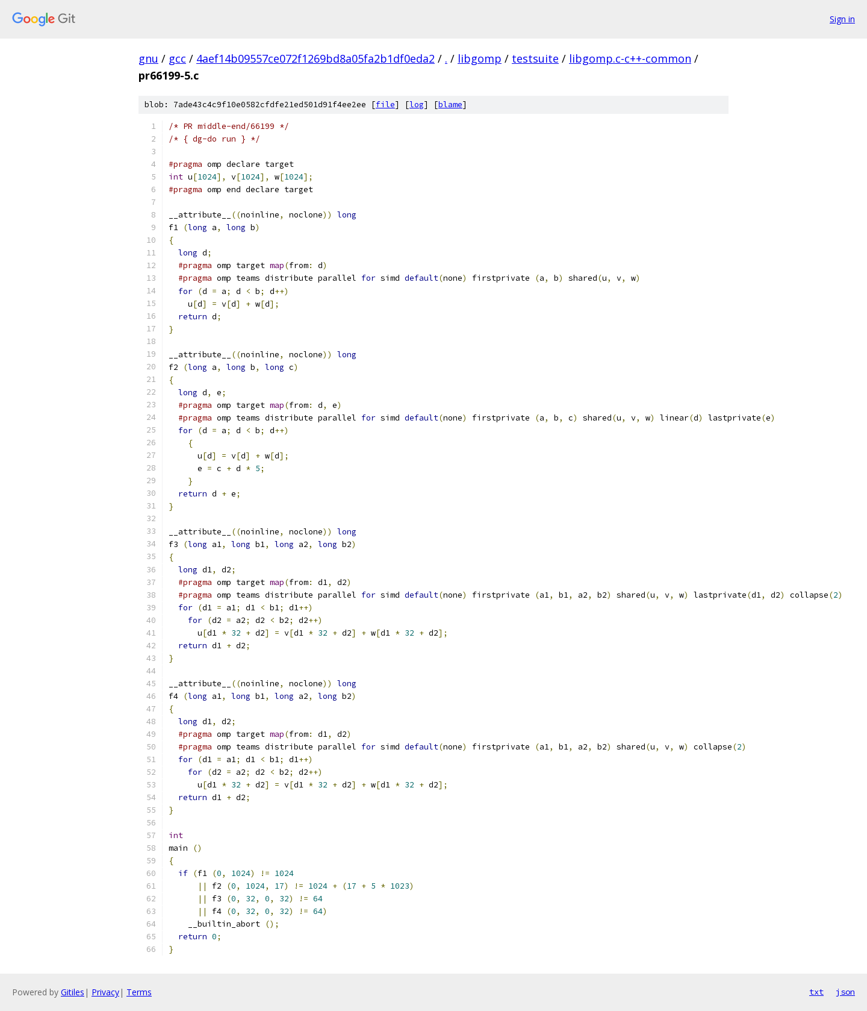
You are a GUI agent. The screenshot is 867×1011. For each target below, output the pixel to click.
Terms (139, 992)
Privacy (105, 992)
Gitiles (72, 992)
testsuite (535, 58)
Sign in (842, 19)
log (416, 104)
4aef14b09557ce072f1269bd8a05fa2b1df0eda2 (315, 58)
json (845, 991)
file (385, 104)
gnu (148, 58)
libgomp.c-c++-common (630, 58)
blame (450, 104)
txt (816, 991)
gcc (177, 58)
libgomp (480, 58)
